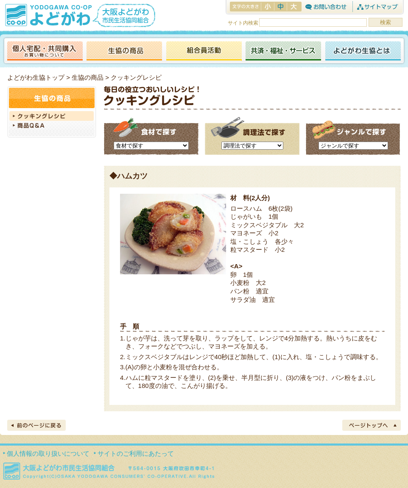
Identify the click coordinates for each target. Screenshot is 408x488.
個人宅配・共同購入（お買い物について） (45, 51)
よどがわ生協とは (363, 51)
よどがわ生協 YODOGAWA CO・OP (47, 15)
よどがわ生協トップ (35, 77)
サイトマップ (377, 7)
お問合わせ (326, 7)
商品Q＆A (51, 126)
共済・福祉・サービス (283, 51)
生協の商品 (124, 51)
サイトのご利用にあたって (136, 453)
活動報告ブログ (203, 51)
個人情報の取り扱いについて (48, 453)
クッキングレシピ (51, 116)
